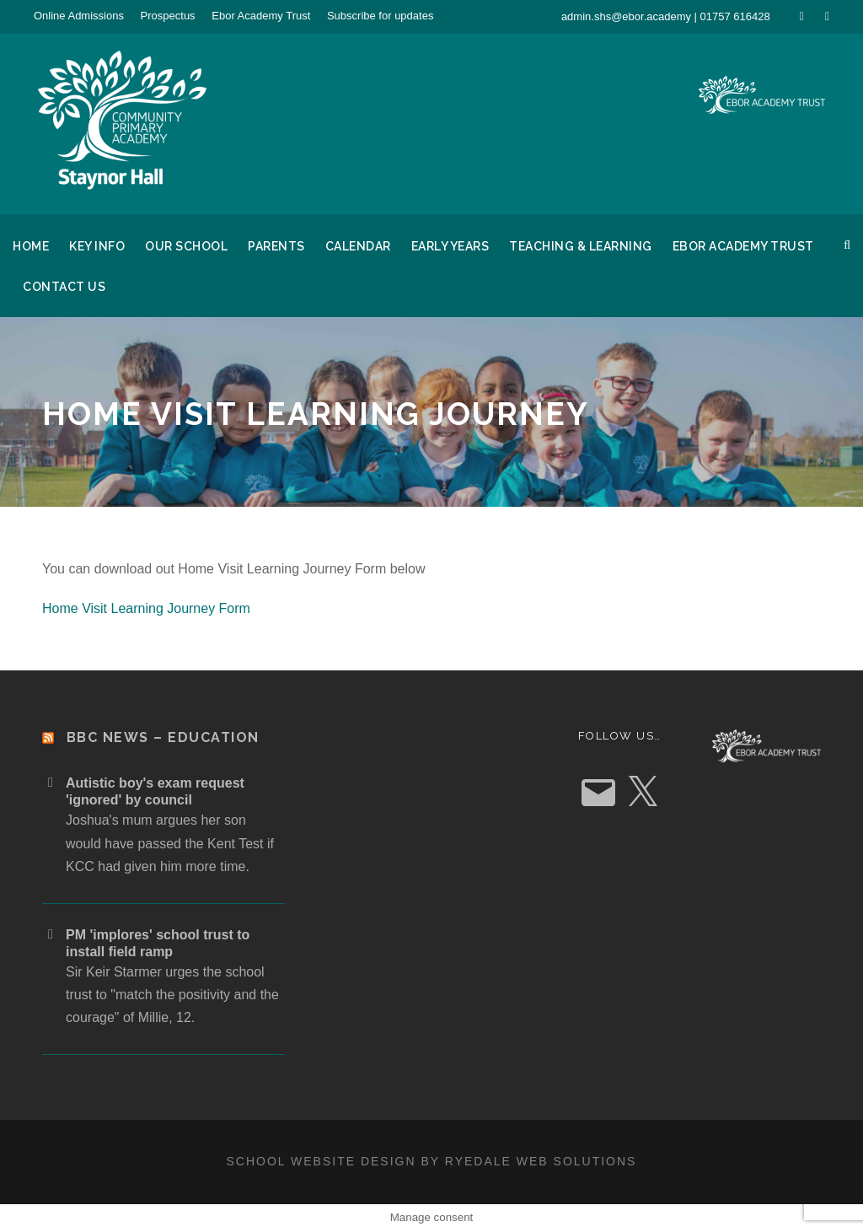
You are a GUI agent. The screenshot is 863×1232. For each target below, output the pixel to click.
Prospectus (168, 15)
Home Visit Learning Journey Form (146, 608)
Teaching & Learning (580, 246)
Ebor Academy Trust (261, 15)
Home (31, 246)
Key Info (97, 246)
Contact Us (64, 286)
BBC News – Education (163, 737)
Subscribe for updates (380, 15)
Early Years (450, 246)
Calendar (358, 246)
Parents (276, 246)
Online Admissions (79, 15)
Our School (186, 246)
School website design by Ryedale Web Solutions (432, 1161)
